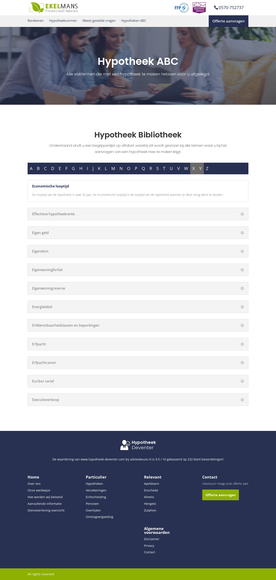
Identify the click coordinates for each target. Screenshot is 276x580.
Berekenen (36, 20)
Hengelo (150, 504)
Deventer (143, 447)
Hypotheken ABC (133, 20)
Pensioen (92, 504)
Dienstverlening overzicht (46, 510)
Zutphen (150, 510)
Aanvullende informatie (45, 504)
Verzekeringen (96, 490)
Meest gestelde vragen (99, 20)
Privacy (149, 546)
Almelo (149, 497)
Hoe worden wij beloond (45, 497)
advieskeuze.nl (140, 459)
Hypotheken (94, 484)
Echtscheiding (96, 497)
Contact (149, 552)
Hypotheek (144, 442)
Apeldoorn (151, 484)
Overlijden (93, 510)
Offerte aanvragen (228, 21)
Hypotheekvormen (63, 20)
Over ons (34, 484)
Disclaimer (151, 539)
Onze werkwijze (39, 490)
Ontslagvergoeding (99, 517)
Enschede (151, 490)
